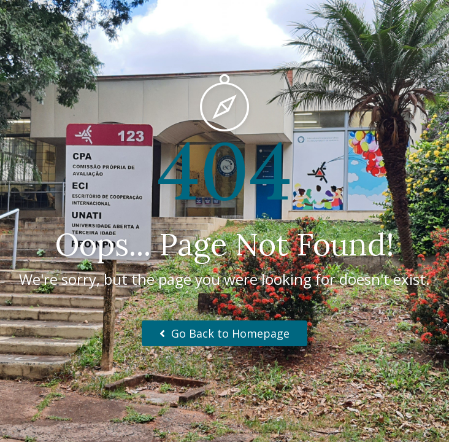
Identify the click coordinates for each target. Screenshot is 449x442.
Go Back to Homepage (224, 333)
